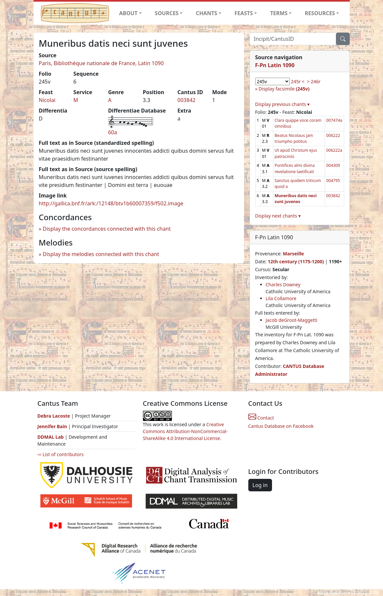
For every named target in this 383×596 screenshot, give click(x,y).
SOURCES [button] (166, 13)
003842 (187, 100)
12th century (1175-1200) (296, 261)
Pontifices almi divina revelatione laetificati (295, 168)
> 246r (313, 81)
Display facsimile (284, 89)
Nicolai (47, 100)
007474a (334, 120)
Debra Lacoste (54, 416)
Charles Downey (283, 284)
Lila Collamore (281, 298)
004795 (333, 180)
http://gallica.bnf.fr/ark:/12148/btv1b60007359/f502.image (111, 203)
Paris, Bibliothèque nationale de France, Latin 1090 (101, 63)
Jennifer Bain (53, 426)
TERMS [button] (278, 13)
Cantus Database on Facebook (281, 426)
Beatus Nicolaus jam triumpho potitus (294, 138)
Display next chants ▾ (278, 216)
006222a (334, 150)
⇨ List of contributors (61, 454)
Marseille (293, 253)
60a (112, 132)
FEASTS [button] (243, 13)
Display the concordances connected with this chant (107, 228)
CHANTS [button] (206, 13)
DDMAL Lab (51, 437)
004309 (333, 165)
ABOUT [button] (128, 13)
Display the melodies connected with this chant (101, 254)
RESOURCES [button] (320, 13)
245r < (297, 81)
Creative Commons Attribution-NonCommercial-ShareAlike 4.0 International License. (185, 431)
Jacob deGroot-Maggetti (291, 320)
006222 (333, 135)
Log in (260, 485)
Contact (261, 418)
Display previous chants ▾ (282, 104)
